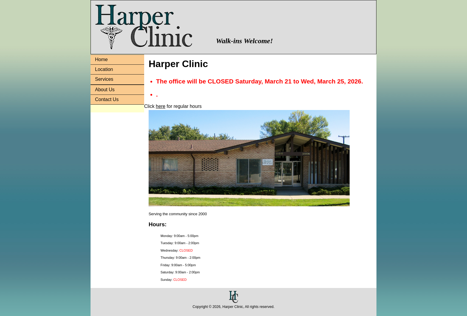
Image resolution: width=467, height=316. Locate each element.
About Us (105, 89)
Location (104, 69)
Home (101, 59)
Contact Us (107, 99)
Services (104, 79)
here (160, 106)
